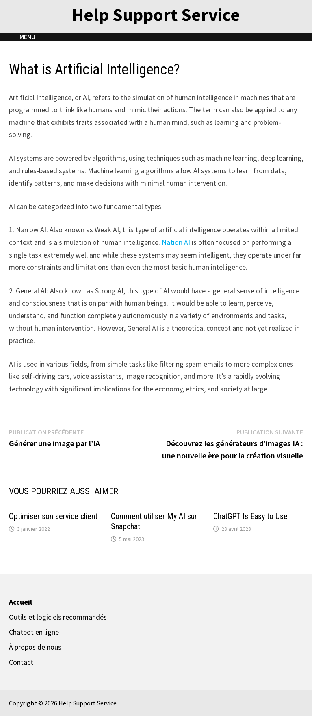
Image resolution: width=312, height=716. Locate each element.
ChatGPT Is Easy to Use (250, 516)
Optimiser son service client (53, 516)
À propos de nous (35, 647)
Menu (24, 37)
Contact (21, 662)
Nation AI (176, 242)
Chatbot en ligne (34, 632)
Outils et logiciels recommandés (58, 617)
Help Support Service (156, 14)
